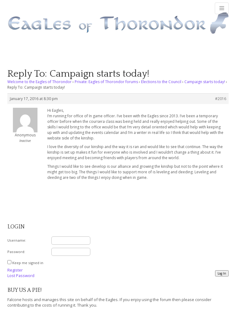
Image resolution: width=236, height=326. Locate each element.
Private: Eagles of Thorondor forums (106, 81)
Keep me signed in (27, 262)
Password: (16, 251)
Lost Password (20, 275)
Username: (16, 240)
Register (15, 270)
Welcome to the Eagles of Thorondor (39, 81)
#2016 (220, 98)
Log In (222, 273)
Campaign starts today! (204, 81)
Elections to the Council (161, 81)
